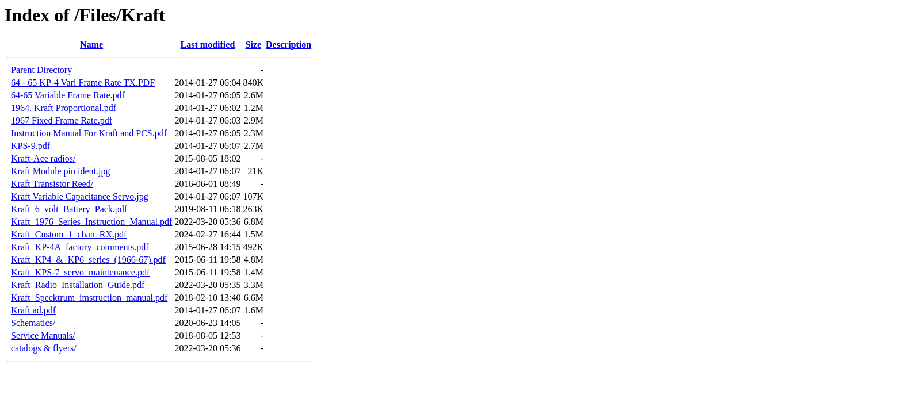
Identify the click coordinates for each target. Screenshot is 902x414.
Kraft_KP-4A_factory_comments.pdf (80, 247)
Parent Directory (41, 70)
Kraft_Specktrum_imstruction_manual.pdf (89, 297)
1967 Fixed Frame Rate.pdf (61, 120)
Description (288, 44)
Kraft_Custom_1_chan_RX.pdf (69, 234)
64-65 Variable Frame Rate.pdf (68, 95)
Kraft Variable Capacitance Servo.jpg (79, 196)
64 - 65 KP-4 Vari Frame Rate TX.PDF (83, 82)
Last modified (208, 44)
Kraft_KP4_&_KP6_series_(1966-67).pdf (88, 259)
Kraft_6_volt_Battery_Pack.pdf (69, 209)
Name (91, 44)
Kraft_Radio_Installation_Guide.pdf (77, 285)
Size (254, 44)
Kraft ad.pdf (33, 310)
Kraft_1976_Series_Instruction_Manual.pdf (91, 222)
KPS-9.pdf (30, 146)
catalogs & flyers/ (44, 348)
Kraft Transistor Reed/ (52, 184)
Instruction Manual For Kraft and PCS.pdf (89, 133)
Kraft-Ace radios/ (43, 158)
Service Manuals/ (43, 335)
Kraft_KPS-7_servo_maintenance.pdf (80, 272)
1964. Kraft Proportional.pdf (63, 108)
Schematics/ (33, 323)
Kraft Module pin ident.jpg (60, 171)
